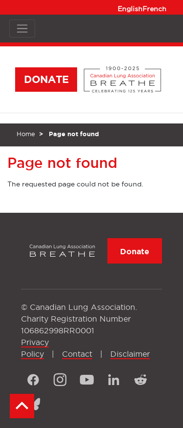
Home (26, 133)
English (130, 9)
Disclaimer (130, 353)
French (154, 9)
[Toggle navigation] (22, 29)
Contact (77, 353)
